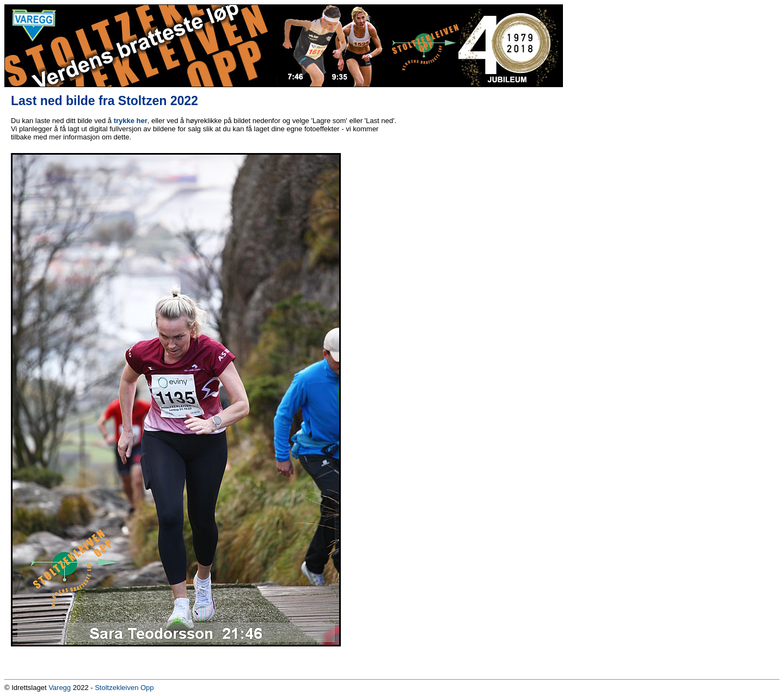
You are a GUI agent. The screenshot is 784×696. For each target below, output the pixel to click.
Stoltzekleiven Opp (124, 687)
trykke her (131, 121)
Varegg (59, 687)
